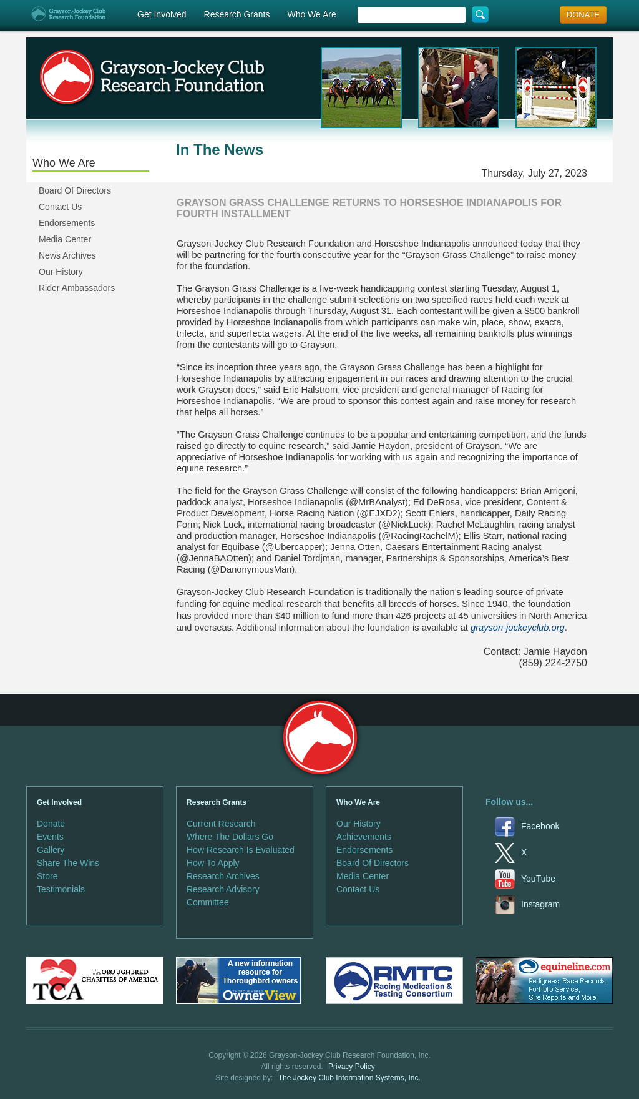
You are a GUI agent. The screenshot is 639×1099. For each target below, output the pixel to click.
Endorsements (67, 223)
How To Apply (213, 863)
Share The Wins (68, 863)
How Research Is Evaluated (241, 850)
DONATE (583, 14)
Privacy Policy (351, 1066)
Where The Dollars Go (230, 837)
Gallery (50, 850)
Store (47, 876)
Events (50, 837)
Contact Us (60, 207)
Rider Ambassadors (77, 288)
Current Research (221, 824)
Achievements (363, 837)
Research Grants (237, 14)
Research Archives (223, 876)
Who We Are (311, 14)
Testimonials (61, 889)
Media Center (65, 239)
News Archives (67, 255)
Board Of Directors (75, 190)
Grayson (320, 738)
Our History (61, 272)
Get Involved (162, 14)
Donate (51, 824)
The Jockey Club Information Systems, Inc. (349, 1077)
